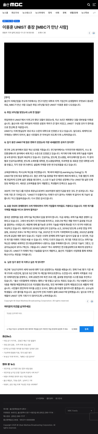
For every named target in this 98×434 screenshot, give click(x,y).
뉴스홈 (5, 12)
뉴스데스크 (27, 12)
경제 (64, 12)
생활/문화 (74, 12)
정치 (50, 12)
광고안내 (58, 398)
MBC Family (73, 411)
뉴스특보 (85, 12)
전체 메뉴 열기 (94, 4)
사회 (57, 12)
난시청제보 (40, 398)
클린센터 (50, 398)
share (89, 33)
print (94, 33)
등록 (87, 329)
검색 (88, 4)
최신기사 (15, 12)
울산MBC (13, 5)
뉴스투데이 (40, 12)
